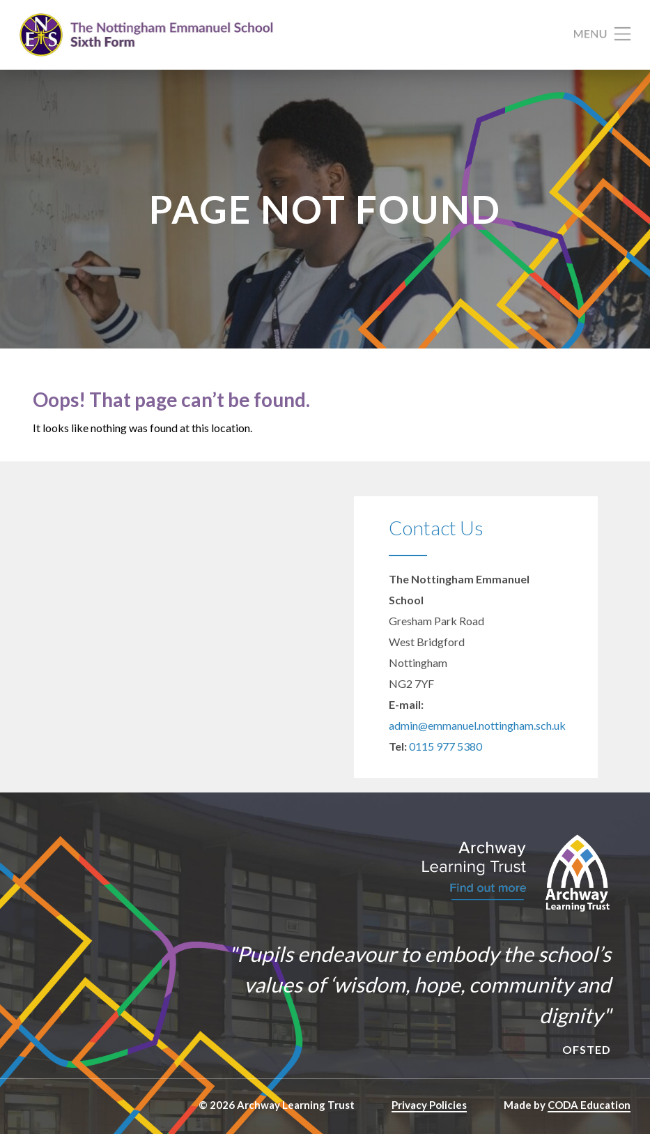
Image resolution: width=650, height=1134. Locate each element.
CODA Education (589, 1104)
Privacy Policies (429, 1104)
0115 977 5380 (445, 746)
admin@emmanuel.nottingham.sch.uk (477, 725)
